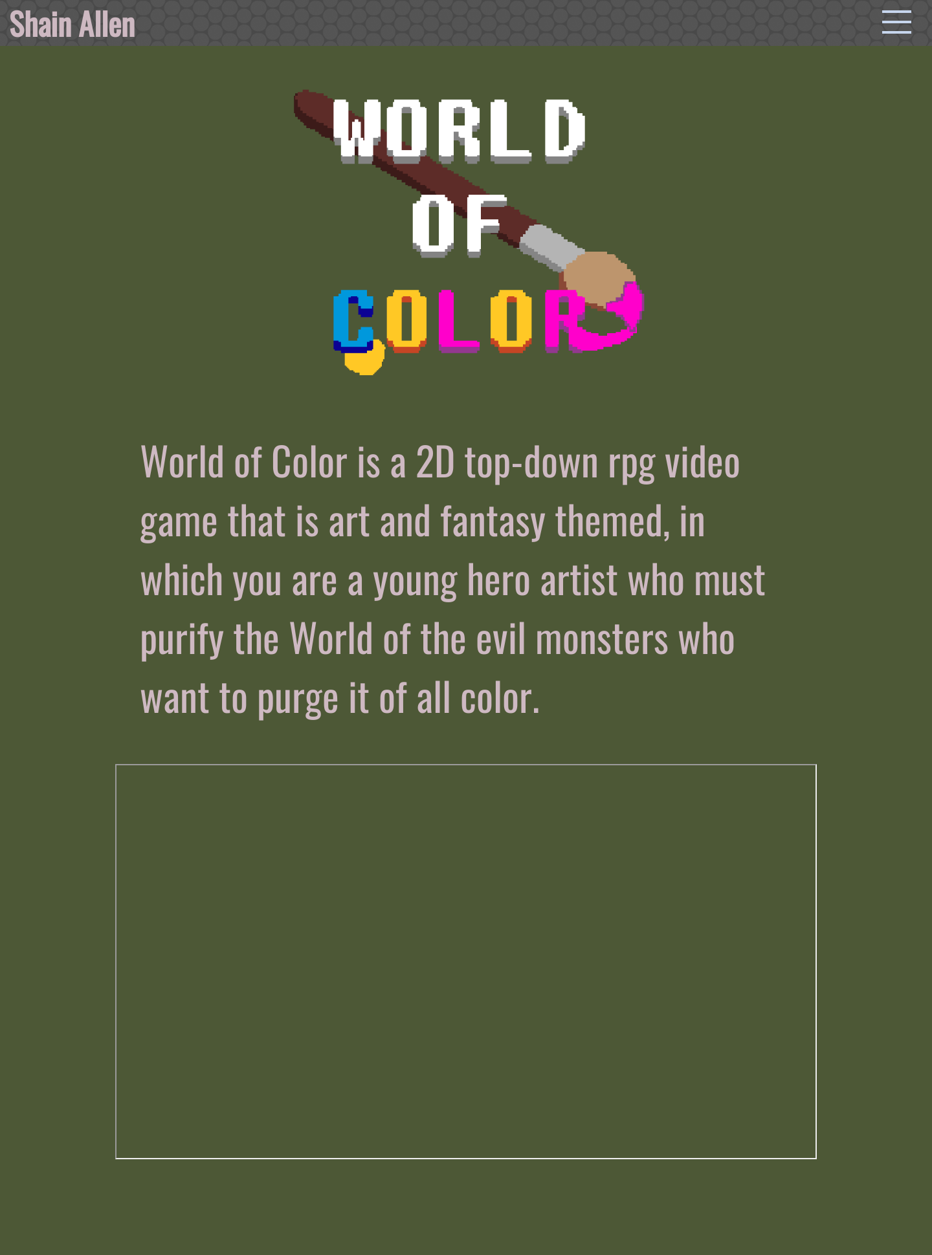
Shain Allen (72, 23)
